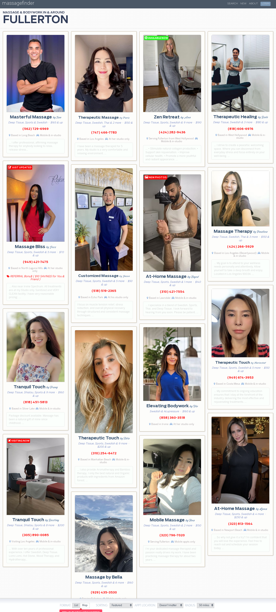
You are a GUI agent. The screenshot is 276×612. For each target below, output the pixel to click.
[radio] (76, 605)
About (253, 3)
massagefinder (18, 4)
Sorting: (102, 605)
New (243, 3)
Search (232, 3)
